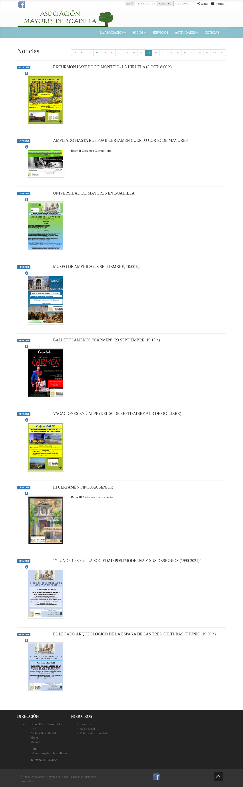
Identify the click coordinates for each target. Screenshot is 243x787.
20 (111, 52)
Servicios (86, 724)
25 (148, 52)
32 (199, 52)
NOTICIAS (212, 32)
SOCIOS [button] (139, 32)
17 (89, 52)
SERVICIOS (160, 32)
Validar (202, 3)
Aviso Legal (87, 728)
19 (104, 52)
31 (192, 52)
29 (177, 52)
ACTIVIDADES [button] (186, 32)
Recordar (217, 3)
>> (221, 52)
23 (133, 52)
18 (97, 52)
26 (155, 52)
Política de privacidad (93, 733)
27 (163, 52)
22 (126, 52)
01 (82, 52)
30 (185, 52)
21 (119, 52)
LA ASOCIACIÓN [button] (113, 32)
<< (75, 52)
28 (170, 52)
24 (141, 52)
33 (207, 52)
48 (214, 52)
